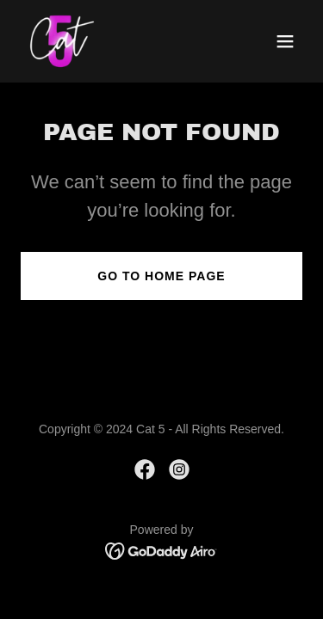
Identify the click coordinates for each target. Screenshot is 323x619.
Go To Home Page (161, 276)
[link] (62, 41)
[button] (285, 41)
